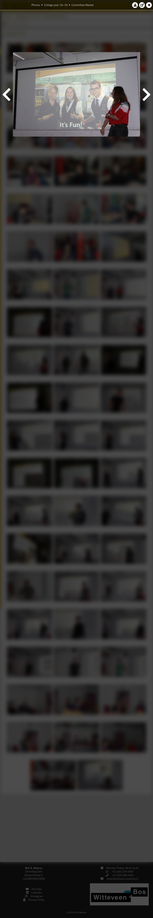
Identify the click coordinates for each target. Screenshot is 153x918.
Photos (35, 5)
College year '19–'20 (56, 5)
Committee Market (83, 5)
